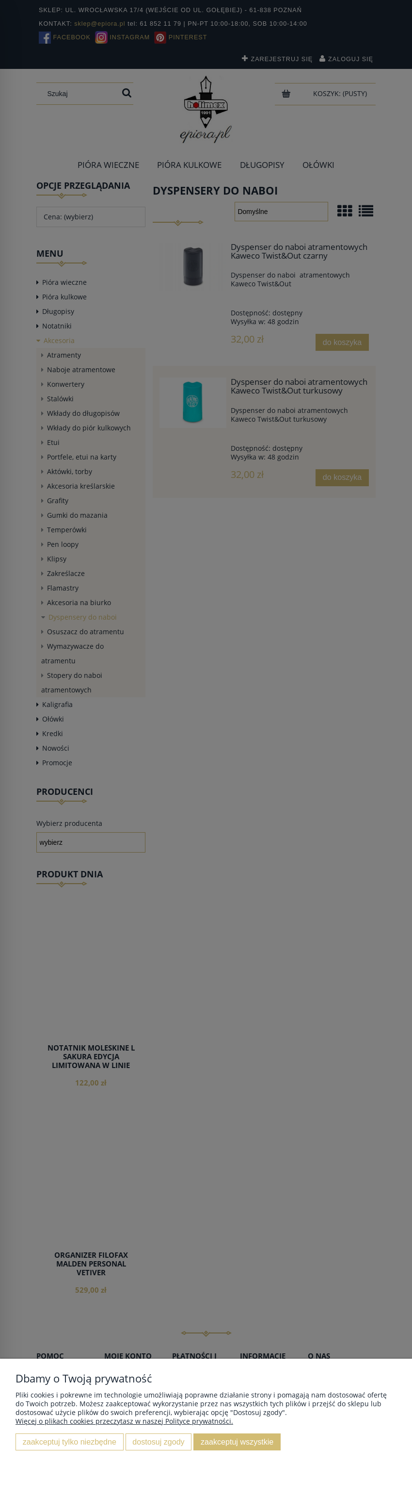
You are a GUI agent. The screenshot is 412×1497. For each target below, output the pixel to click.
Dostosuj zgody (158, 1441)
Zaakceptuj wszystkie (237, 1441)
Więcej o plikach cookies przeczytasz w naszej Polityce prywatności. (124, 1421)
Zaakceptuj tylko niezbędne (69, 1441)
